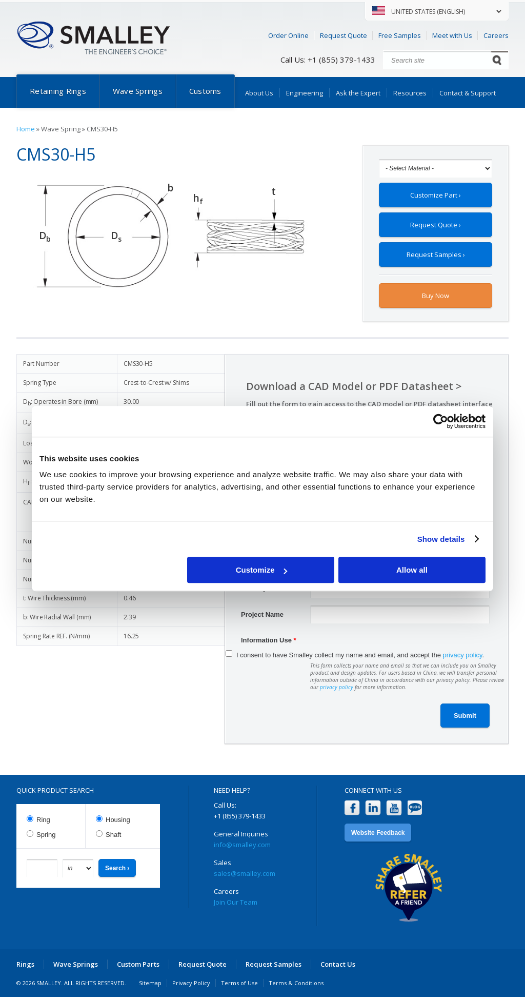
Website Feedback (378, 832)
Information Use (268, 640)
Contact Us (337, 964)
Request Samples (273, 964)
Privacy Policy (191, 983)
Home (25, 128)
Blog (415, 808)
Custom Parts (138, 964)
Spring (46, 834)
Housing (118, 820)
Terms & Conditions (296, 983)
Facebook (352, 808)
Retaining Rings (58, 91)
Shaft (113, 834)
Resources (410, 92)
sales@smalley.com (244, 873)
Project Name (262, 614)
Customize (261, 569)
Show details (441, 539)
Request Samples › (436, 254)
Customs (205, 91)
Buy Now (435, 295)
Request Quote (343, 35)
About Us (259, 92)
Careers (496, 35)
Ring (43, 820)
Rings (25, 964)
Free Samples (399, 35)
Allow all (412, 569)
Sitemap (150, 983)
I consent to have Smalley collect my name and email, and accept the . (360, 655)
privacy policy (462, 655)
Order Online (288, 35)
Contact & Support (467, 92)
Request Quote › (435, 224)
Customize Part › (435, 195)
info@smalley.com (242, 844)
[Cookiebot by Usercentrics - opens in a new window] (441, 421)
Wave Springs (138, 91)
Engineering (304, 92)
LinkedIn (373, 808)
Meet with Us (452, 35)
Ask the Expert (358, 92)
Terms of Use (239, 983)
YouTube (394, 808)
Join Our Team (235, 902)
